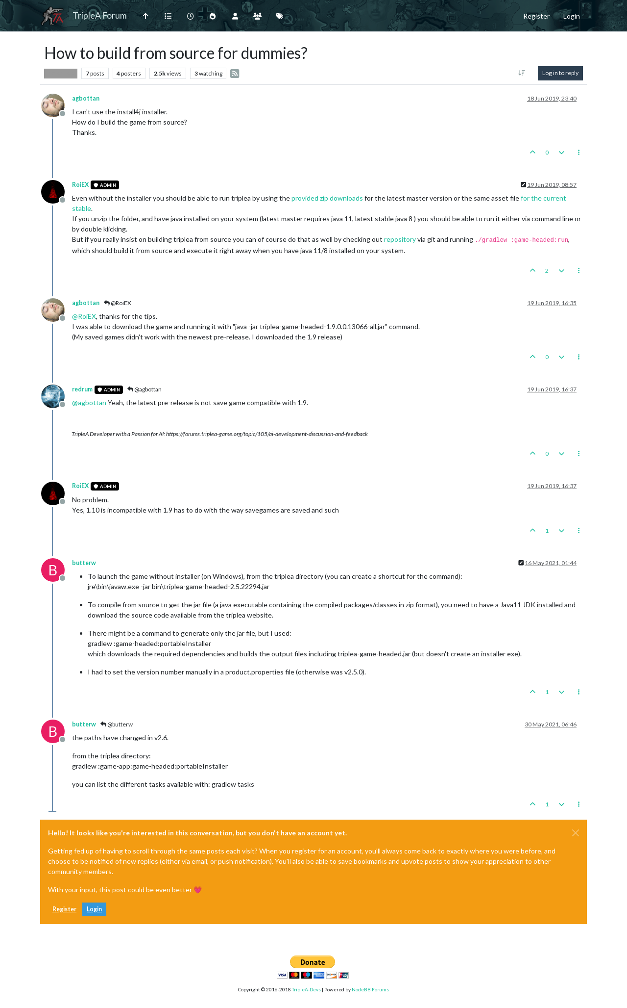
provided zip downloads (327, 198)
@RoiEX (117, 303)
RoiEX (80, 184)
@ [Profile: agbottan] (89, 402)
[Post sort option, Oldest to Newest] (522, 73)
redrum (82, 389)
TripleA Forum (99, 15)
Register (64, 909)
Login (94, 909)
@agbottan (144, 389)
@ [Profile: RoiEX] (84, 316)
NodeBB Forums (370, 989)
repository (400, 239)
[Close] (575, 833)
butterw (84, 563)
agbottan (85, 98)
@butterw (116, 724)
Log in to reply (560, 73)
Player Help (61, 73)
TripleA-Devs (306, 989)
